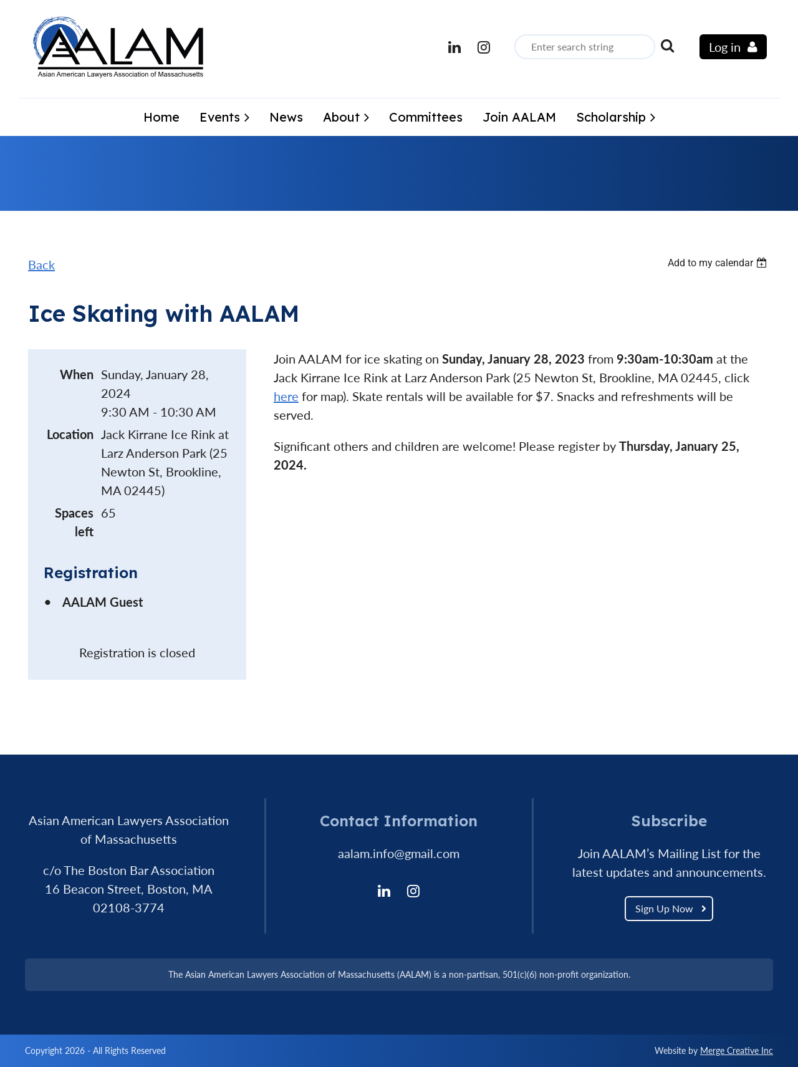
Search (667, 45)
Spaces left (74, 522)
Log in (725, 46)
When (77, 374)
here (286, 396)
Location (70, 434)
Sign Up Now (664, 908)
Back (41, 264)
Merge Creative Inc (736, 1050)
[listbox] (719, 263)
